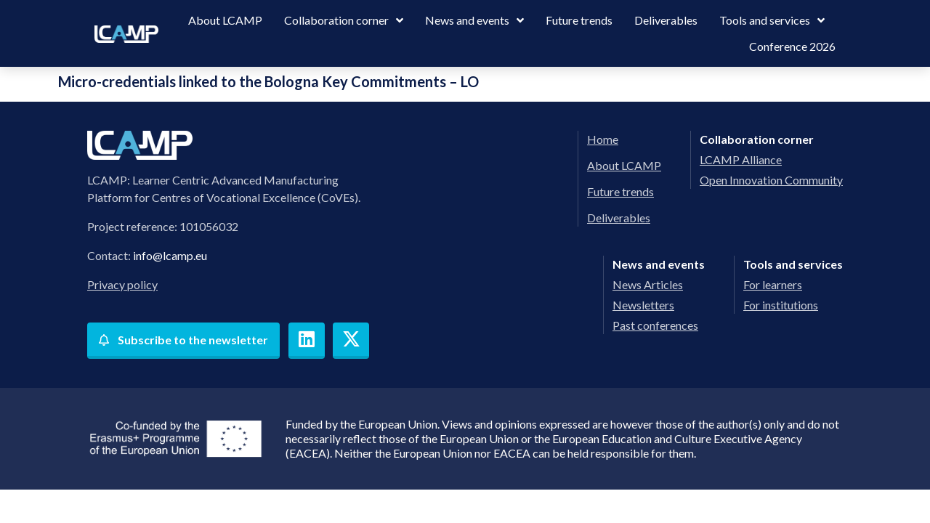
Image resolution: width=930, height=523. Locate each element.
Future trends (579, 20)
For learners (772, 284)
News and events (474, 20)
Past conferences (655, 325)
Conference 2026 (792, 46)
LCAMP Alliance (741, 159)
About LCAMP (225, 20)
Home (602, 139)
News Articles (647, 284)
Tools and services (772, 20)
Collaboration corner (343, 20)
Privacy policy (122, 284)
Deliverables (666, 20)
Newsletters (643, 305)
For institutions (780, 305)
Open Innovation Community (771, 180)
